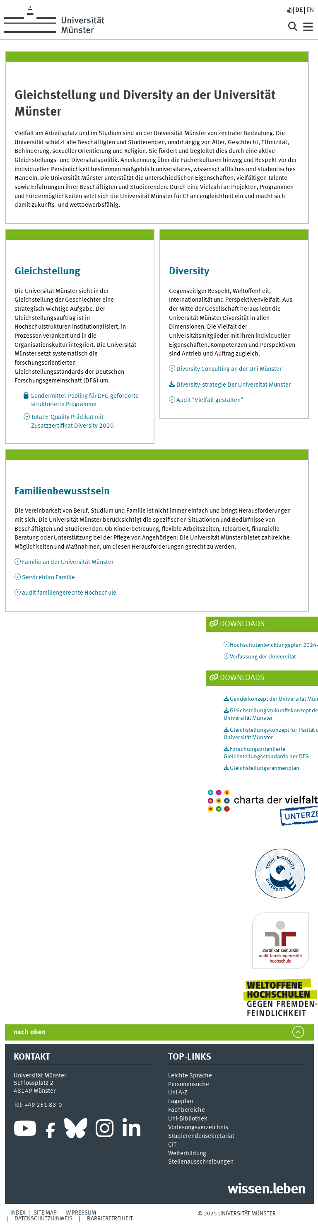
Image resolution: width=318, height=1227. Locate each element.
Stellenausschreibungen (201, 1162)
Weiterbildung (187, 1153)
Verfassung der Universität (263, 657)
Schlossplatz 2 (33, 1083)
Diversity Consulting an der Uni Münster (229, 369)
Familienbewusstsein (62, 491)
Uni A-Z (178, 1092)
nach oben (30, 1032)
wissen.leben (266, 1189)
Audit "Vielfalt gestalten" (209, 400)
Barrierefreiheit (110, 1219)
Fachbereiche (186, 1110)
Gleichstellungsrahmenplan (264, 768)
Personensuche (188, 1084)
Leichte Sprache (190, 1075)
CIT (172, 1145)
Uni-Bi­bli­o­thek (187, 1119)
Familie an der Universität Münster (67, 562)
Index (18, 1213)
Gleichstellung (47, 271)
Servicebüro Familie (48, 577)
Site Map (45, 1213)
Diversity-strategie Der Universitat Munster (233, 385)
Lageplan (180, 1101)
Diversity (189, 271)
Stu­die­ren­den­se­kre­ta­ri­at (201, 1136)
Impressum (80, 1213)
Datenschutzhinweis (43, 1219)
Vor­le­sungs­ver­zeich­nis (198, 1127)
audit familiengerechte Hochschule (69, 593)
